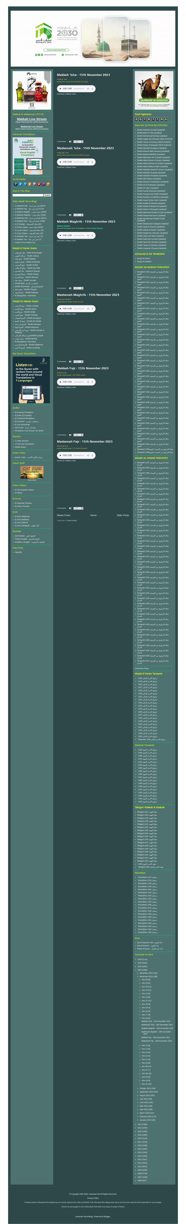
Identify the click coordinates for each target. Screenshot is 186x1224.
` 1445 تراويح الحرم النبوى (147, 802)
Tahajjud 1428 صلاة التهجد (147, 815)
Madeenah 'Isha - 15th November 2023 (85, 148)
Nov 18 (145, 1011)
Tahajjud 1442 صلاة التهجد (147, 858)
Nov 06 (145, 1073)
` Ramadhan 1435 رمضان (147, 902)
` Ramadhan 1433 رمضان (147, 896)
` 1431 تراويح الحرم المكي (147, 697)
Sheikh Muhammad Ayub (147, 215)
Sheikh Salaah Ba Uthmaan (148, 139)
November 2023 (146, 976)
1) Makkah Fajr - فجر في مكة (26, 209)
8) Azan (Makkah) (22, 520)
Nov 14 (145, 1049)
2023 (140, 970)
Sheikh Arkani (20, 447)
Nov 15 (145, 1045)
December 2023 (146, 973)
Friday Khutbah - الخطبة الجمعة (27, 539)
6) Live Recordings (22, 425)
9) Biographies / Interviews (25, 296)
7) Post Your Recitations (24, 444)
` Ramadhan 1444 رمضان (147, 929)
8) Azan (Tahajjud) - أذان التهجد (27, 526)
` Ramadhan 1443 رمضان (147, 926)
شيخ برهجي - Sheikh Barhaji (26, 339)
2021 (140, 1128)
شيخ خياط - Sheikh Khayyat (26, 289)
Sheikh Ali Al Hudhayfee (146, 185)
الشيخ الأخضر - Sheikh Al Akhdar (27, 348)
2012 (140, 1159)
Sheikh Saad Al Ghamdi (147, 227)
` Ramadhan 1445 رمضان (147, 932)
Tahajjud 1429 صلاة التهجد (147, 818)
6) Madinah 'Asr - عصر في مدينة (27, 236)
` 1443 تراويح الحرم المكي (147, 733)
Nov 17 (145, 1015)
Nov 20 (145, 1004)
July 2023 (144, 1099)
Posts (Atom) (72, 520)
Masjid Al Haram (143, 258)
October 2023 (145, 1088)
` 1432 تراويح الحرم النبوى (147, 762)
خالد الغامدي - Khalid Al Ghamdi (27, 271)
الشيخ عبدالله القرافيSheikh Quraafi (29, 336)
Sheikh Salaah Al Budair (147, 230)
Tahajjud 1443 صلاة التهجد (147, 861)
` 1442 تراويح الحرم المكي (147, 730)
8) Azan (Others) (21, 522)
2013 (140, 1156)
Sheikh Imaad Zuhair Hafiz (148, 200)
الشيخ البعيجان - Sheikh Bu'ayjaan (28, 318)
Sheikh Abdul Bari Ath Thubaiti (149, 157)
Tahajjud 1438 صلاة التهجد (147, 846)
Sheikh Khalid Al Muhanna (148, 206)
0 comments (61, 141)
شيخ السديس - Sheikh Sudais (26, 265)
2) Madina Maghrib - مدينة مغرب (28, 212)
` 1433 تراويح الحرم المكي (147, 703)
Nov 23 (145, 997)
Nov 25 (145, 990)
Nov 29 (145, 983)
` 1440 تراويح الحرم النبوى (147, 786)
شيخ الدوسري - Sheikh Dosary (27, 274)
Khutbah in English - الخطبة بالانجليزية (30, 542)
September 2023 (146, 1092)
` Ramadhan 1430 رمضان (147, 886)
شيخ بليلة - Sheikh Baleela (25, 259)
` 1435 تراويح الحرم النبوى (147, 771)
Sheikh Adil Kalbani (145, 179)
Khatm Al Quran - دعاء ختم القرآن (150, 949)
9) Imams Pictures (22, 506)
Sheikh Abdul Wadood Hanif (148, 166)
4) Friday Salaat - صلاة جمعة (26, 227)
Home (93, 515)
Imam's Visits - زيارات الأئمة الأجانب (29, 457)
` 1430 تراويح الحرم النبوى (147, 756)
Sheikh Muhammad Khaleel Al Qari (151, 219)
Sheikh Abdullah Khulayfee (148, 176)
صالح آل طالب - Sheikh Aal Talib (27, 268)
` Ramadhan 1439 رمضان (147, 914)
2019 (140, 1135)
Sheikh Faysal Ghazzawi (147, 191)
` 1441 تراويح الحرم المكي (147, 727)
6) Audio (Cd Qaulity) (23, 415)
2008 (140, 1173)
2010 (140, 1166)
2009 (140, 1170)
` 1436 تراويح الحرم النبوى (147, 774)
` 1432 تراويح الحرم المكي (147, 700)
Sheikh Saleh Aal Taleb (146, 236)
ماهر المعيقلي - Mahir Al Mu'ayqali (28, 253)
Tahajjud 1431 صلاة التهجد (147, 824)
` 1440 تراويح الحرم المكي (147, 724)
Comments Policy (142, 668)
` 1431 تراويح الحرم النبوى (147, 759)
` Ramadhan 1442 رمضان (147, 923)
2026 (140, 959)
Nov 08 (145, 1066)
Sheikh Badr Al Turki (145, 133)
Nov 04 (145, 1077)
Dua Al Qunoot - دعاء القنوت (148, 946)
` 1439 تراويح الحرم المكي (147, 721)
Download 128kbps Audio (66, 94)
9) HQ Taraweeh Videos (24, 490)
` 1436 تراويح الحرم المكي (147, 712)
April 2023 (144, 1109)
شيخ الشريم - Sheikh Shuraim (26, 277)
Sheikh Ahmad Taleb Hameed (149, 151)
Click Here (32, 480)
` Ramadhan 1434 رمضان (147, 899)
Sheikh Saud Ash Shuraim (147, 242)
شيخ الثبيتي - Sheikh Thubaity (26, 315)
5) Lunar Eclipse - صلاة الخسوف (27, 230)
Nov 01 (145, 1084)
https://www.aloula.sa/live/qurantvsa (32, 122)
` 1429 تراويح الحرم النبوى (147, 750)
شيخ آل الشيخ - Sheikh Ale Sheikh (28, 321)
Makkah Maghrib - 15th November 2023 (86, 221)
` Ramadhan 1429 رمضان (147, 883)
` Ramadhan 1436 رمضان (147, 905)
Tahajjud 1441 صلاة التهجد (147, 855)
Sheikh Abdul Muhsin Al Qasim (149, 160)
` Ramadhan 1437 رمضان (147, 908)
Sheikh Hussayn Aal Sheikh (148, 194)
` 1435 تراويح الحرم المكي (147, 709)
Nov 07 (145, 1070)
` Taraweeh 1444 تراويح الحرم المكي (151, 739)
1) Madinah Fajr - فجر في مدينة (27, 206)
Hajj (16, 552)
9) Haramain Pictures (23, 503)
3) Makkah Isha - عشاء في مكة (27, 221)
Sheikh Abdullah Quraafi (147, 130)
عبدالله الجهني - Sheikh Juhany (27, 256)
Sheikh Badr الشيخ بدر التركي (26, 283)
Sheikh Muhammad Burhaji (148, 136)
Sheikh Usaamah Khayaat (147, 248)
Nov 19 (145, 1008)
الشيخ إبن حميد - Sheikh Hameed (28, 324)
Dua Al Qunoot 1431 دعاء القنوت (150, 943)
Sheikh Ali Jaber (143, 188)
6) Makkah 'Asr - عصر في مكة (27, 239)
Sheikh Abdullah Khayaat (147, 173)
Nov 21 (145, 1001)
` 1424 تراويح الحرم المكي (147, 681)
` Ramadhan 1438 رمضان (147, 911)
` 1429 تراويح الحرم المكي (147, 684)
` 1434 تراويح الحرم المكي (147, 706)
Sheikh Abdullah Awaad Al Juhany (151, 170)
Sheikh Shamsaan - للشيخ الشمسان (29, 286)
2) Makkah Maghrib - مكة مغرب (27, 215)
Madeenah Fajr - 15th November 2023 (85, 441)
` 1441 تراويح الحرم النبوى (147, 789)
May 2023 (144, 1106)
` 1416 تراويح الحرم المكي (147, 678)
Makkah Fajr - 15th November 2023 (83, 368)
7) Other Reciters (22, 441)
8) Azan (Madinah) (22, 516)
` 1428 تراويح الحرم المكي (147, 690)
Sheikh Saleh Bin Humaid (147, 239)
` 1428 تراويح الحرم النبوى (147, 753)
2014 (140, 1152)
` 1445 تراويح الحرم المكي (147, 736)
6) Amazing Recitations (24, 412)
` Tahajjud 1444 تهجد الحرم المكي (150, 867)
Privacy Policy (93, 1198)
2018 (140, 1138)
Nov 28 (145, 987)
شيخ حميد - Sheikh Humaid (25, 280)
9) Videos (19, 493)
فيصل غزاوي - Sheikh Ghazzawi (27, 262)
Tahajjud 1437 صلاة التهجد (147, 842)
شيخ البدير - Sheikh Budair (25, 312)
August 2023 (145, 1095)
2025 (140, 963)
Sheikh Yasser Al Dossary (147, 142)
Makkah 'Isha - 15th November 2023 (83, 74)
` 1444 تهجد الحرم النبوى (146, 864)
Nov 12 (145, 1056)
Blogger (107, 1217)
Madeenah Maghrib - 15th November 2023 (88, 294)
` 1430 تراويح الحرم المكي (147, 693)
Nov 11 (145, 1059)
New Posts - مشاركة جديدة (25, 428)
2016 (140, 1145)
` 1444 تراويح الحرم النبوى (147, 799)
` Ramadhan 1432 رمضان (147, 893)
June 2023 (144, 1102)
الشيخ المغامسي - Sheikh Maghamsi (29, 345)
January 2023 (145, 1120)
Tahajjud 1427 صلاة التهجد (147, 812)
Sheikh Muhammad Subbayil (149, 224)
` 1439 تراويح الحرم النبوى (147, 783)
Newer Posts (63, 515)
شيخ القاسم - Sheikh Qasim (26, 309)
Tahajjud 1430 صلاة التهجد (147, 821)
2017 (140, 1142)
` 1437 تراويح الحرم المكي (147, 715)
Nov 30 (145, 980)
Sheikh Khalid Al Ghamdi (147, 203)
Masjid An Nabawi (144, 261)
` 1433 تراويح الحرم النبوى (147, 765)
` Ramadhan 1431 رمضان (147, 889)
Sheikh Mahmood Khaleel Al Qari (150, 212)
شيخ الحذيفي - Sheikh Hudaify (26, 306)
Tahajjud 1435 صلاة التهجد (147, 836)
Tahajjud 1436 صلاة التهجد (147, 839)
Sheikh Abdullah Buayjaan (148, 148)
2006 (140, 1181)
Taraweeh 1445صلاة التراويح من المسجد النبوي (155, 449)
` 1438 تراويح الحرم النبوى (147, 780)
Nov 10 (145, 1063)
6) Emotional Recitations (24, 418)
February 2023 (146, 1116)
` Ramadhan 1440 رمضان (147, 917)
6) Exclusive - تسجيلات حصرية (26, 421)
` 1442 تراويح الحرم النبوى (147, 792)
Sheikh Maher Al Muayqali (147, 145)
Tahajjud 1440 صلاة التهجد (147, 852)
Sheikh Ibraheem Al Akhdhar (148, 197)
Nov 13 (145, 1052)
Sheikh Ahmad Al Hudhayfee (148, 182)
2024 (140, 966)
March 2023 (145, 1113)
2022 (140, 1124)
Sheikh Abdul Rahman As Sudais (150, 163)
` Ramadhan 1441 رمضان (147, 920)
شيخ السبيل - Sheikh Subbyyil (26, 292)
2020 (140, 1131)
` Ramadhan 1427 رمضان (147, 877)
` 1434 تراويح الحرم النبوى (147, 768)
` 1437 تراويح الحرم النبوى (147, 777)
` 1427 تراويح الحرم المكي (147, 687)
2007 (140, 1177)
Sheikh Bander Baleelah (146, 154)
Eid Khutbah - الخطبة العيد (25, 536)
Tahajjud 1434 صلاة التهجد (147, 833)
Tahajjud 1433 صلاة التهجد (147, 830)
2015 (140, 1149)
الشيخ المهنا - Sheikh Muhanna (27, 327)
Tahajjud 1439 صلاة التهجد (147, 849)
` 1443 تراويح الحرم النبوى (147, 796)
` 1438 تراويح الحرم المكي (147, 718)
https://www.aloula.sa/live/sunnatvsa (31, 129)
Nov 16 (145, 1018)
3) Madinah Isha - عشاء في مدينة (28, 218)
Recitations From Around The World (29, 431)
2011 (140, 1163)
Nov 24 (145, 994)
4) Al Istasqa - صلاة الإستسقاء (26, 224)
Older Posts (123, 515)
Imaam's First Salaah (23, 242)
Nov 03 (145, 1080)
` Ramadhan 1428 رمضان (147, 880)
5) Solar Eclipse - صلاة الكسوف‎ (27, 233)
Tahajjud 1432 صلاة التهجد (147, 827)
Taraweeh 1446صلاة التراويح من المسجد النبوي (155, 452)
